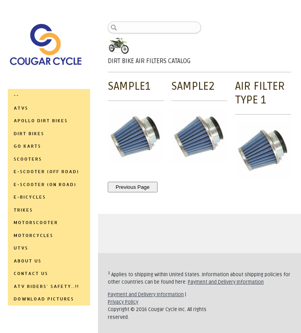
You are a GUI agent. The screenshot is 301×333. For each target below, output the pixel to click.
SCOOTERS (28, 159)
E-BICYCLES (30, 197)
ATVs (21, 108)
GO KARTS (27, 146)
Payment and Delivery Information (226, 282)
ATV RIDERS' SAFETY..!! (46, 286)
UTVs (21, 248)
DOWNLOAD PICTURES (44, 299)
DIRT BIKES (29, 133)
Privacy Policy (123, 302)
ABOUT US (28, 261)
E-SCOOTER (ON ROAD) (45, 184)
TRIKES (23, 210)
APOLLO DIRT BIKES (41, 120)
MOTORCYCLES (33, 235)
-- (16, 95)
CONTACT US (31, 273)
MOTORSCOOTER (36, 222)
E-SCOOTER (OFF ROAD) (46, 171)
